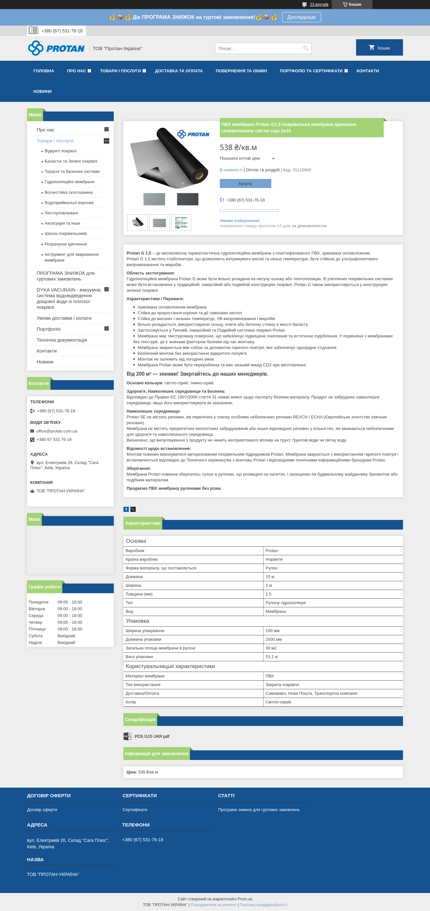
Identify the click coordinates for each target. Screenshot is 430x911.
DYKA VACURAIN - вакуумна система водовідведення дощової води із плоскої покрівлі (69, 298)
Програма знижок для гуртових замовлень (259, 809)
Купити (245, 183)
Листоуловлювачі (61, 212)
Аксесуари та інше (62, 223)
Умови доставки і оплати (64, 318)
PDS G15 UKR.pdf (152, 736)
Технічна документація (62, 340)
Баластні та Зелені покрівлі (71, 161)
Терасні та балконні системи (72, 171)
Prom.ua (245, 899)
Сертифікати (134, 809)
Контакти (368, 70)
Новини (42, 91)
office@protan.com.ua (56, 431)
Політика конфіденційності (263, 905)
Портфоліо (49, 329)
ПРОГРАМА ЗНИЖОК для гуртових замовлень (65, 275)
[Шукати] (305, 48)
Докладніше (301, 17)
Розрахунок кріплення (66, 244)
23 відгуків (319, 4)
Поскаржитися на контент (214, 905)
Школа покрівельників (66, 233)
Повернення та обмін (241, 70)
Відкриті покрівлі (60, 150)
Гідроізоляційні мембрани (69, 181)
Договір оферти (42, 809)
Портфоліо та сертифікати (311, 70)
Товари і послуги (120, 70)
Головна (43, 70)
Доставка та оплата (179, 70)
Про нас (76, 70)
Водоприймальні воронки (69, 202)
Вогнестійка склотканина (69, 192)
